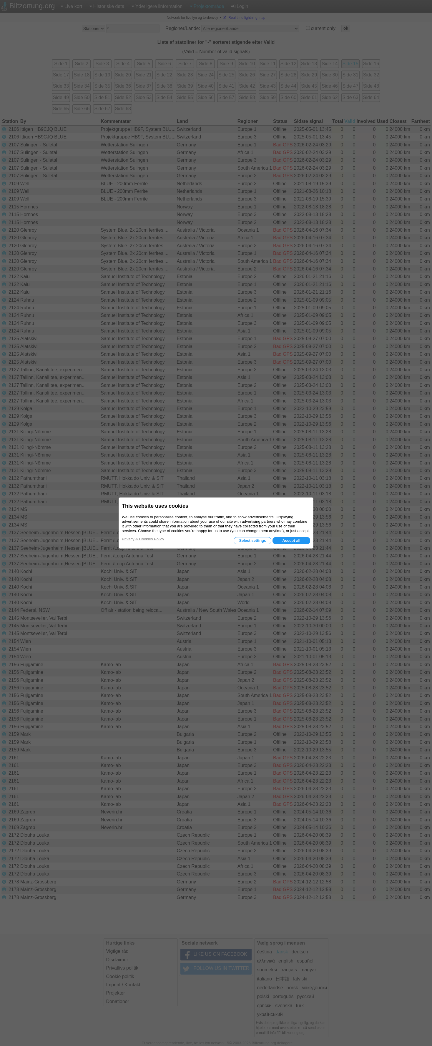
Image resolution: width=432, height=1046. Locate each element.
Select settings (252, 540)
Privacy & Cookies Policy (143, 539)
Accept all (291, 540)
